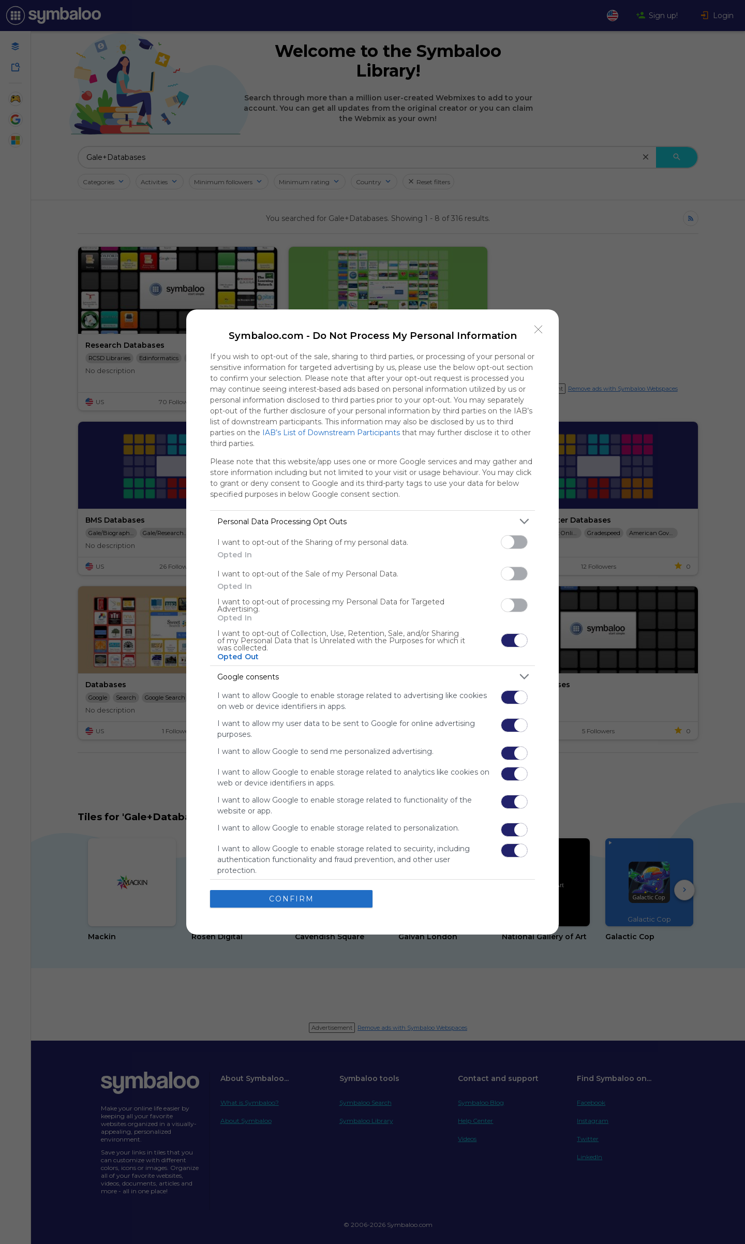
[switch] (514, 542)
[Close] (538, 329)
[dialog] (372, 622)
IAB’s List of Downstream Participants (331, 432)
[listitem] (372, 521)
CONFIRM (291, 899)
